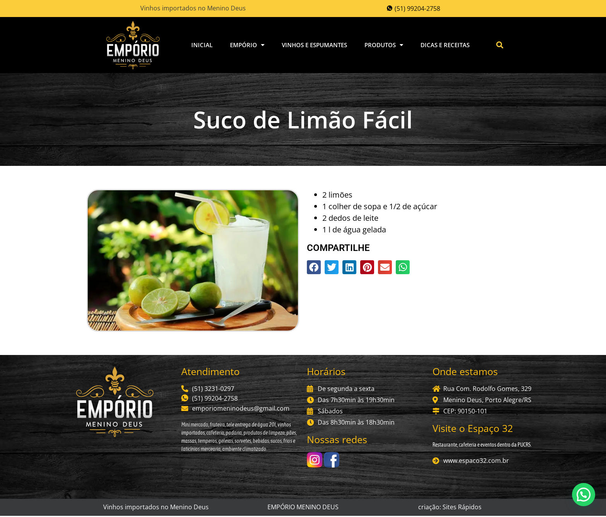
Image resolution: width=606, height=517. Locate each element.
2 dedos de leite (350, 218)
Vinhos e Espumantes (314, 45)
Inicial (202, 45)
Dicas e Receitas (445, 45)
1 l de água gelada (354, 230)
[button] (500, 45)
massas (188, 442)
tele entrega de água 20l (251, 425)
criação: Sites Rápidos (450, 508)
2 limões (337, 195)
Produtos (383, 45)
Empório (247, 45)
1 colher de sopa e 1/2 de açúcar (379, 207)
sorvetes (243, 442)
